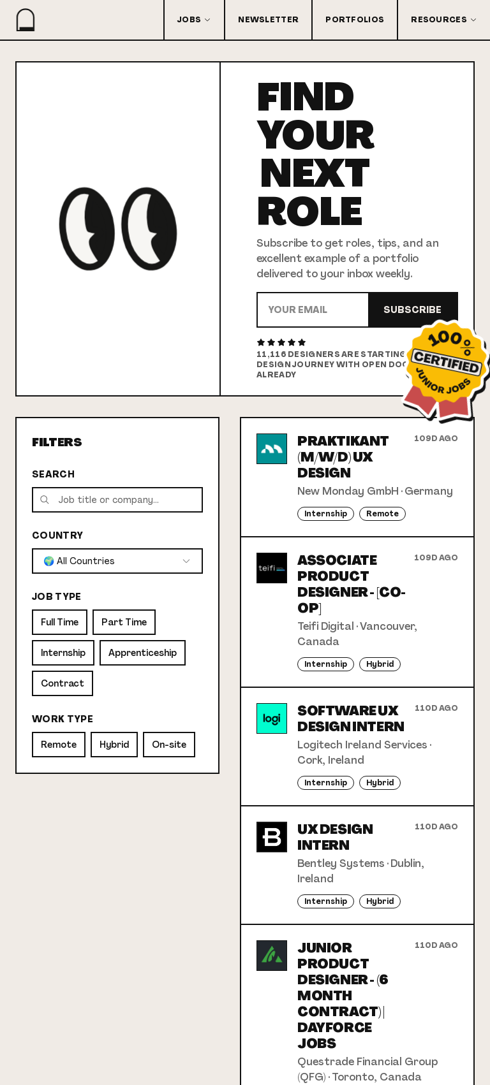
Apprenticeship (142, 653)
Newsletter (268, 20)
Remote (59, 744)
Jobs (194, 20)
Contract (62, 683)
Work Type (62, 719)
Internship (63, 653)
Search (53, 474)
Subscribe (412, 310)
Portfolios (354, 20)
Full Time (59, 622)
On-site (169, 744)
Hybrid (114, 744)
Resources (444, 20)
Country (57, 535)
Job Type (57, 596)
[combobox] (117, 561)
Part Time (124, 622)
